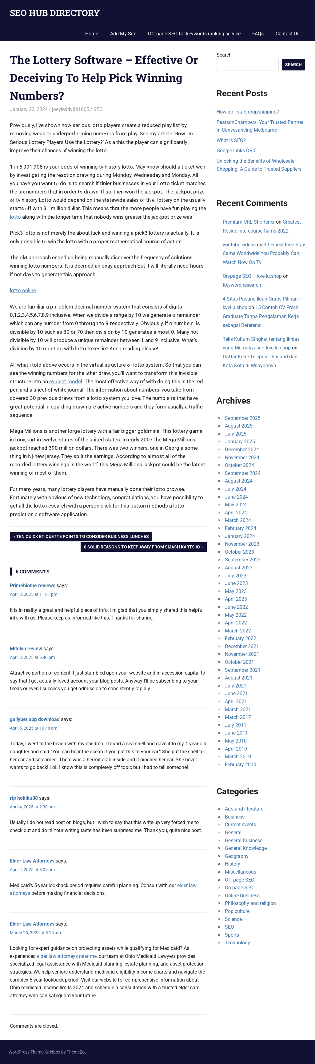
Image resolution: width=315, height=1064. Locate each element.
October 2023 (239, 552)
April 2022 (236, 623)
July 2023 (235, 576)
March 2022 (238, 631)
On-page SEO (239, 888)
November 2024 (242, 457)
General (233, 832)
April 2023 (236, 599)
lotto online (23, 290)
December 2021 (242, 646)
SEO (98, 109)
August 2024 (239, 481)
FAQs (258, 34)
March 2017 (238, 717)
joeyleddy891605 (70, 109)
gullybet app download (35, 719)
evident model (65, 381)
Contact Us (287, 34)
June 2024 (236, 497)
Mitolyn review (26, 649)
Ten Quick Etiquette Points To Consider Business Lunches (82, 537)
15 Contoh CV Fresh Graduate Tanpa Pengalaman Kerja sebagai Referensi (261, 316)
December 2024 (242, 449)
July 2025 (235, 434)
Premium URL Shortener (249, 222)
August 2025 (239, 426)
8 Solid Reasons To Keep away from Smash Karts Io (142, 547)
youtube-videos (239, 245)
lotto (15, 217)
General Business (243, 840)
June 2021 (236, 693)
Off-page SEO (239, 880)
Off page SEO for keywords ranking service (194, 34)
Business (235, 817)
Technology (237, 943)
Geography (237, 856)
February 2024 (240, 528)
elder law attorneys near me (67, 956)
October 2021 (239, 662)
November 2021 (242, 654)
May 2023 (236, 591)
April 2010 (236, 749)
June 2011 (236, 733)
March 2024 (238, 520)
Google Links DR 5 (237, 150)
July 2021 (235, 686)
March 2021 (238, 709)
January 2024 (240, 536)
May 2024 (236, 505)
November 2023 (242, 544)
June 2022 (236, 607)
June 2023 (236, 583)
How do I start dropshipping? (248, 112)
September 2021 (243, 670)
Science (233, 919)
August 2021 (239, 678)
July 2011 (235, 725)
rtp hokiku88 (24, 798)
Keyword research (242, 285)
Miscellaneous (240, 872)
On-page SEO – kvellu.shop (252, 276)
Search (224, 55)
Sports (232, 935)
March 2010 (238, 756)
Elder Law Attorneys (32, 861)
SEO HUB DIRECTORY (55, 12)
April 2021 (236, 701)
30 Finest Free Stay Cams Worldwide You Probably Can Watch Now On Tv (264, 253)
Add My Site (123, 34)
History (232, 864)
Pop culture (237, 911)
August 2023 (239, 568)
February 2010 (240, 764)
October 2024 (239, 465)
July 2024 (235, 489)
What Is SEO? (231, 140)
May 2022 (236, 615)
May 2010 (236, 741)
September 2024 (243, 473)
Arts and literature (244, 809)
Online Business (242, 896)
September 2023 (243, 560)
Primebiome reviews (32, 585)
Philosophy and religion (250, 903)
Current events (240, 824)
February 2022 (240, 638)
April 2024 (236, 513)
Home (91, 34)
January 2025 (240, 441)
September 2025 (243, 418)
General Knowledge (246, 848)
